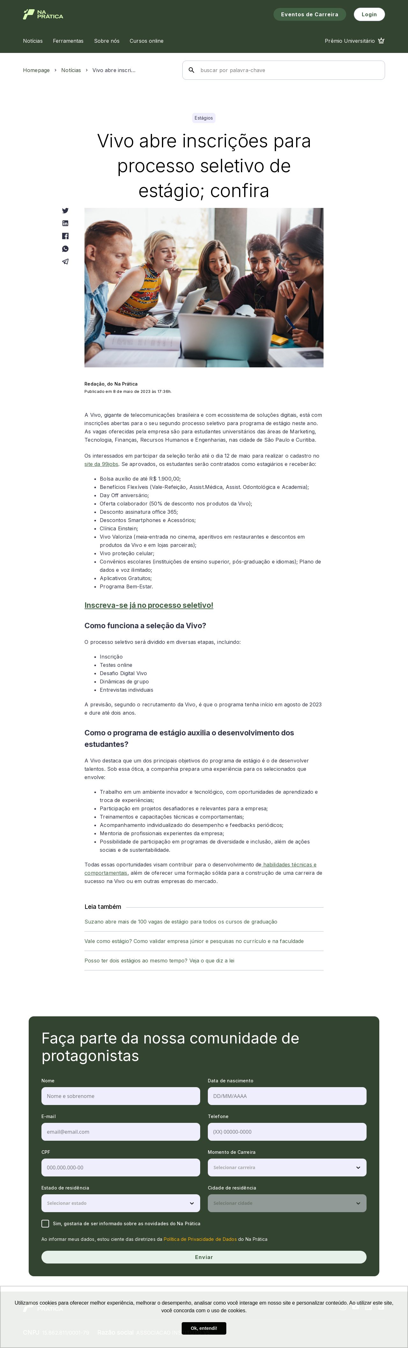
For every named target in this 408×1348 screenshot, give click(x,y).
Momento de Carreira (232, 1152)
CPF (45, 1152)
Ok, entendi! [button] (204, 1328)
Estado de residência (65, 1187)
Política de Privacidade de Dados (200, 1239)
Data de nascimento (230, 1080)
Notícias (71, 70)
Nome (48, 1080)
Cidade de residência (232, 1187)
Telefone (218, 1116)
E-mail (48, 1116)
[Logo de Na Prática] (43, 14)
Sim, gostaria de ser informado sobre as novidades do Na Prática (120, 1223)
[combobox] (214, 1167)
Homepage (36, 70)
